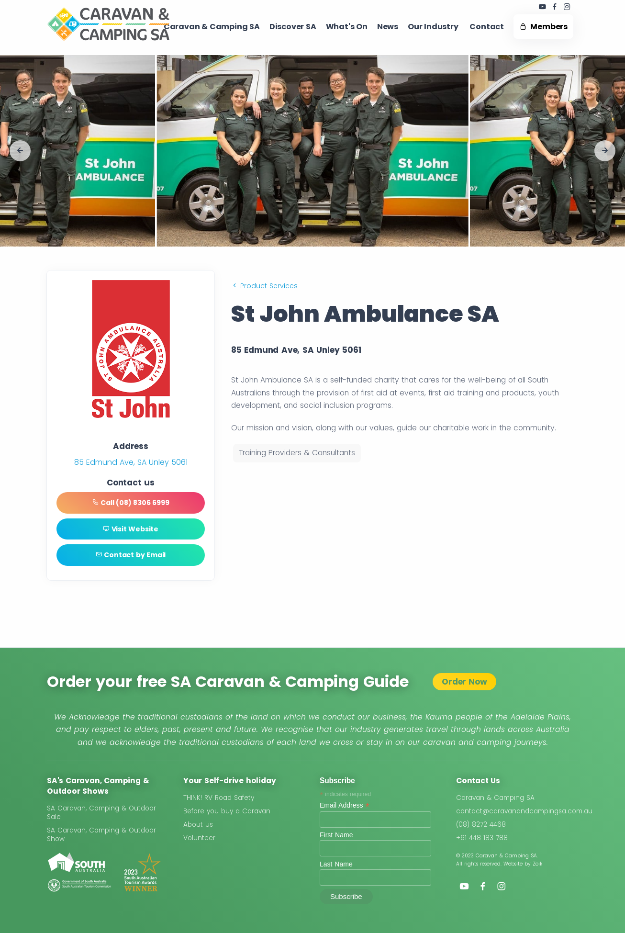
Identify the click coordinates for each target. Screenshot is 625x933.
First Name (336, 835)
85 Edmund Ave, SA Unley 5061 (131, 462)
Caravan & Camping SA (495, 797)
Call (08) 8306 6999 (130, 502)
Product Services (264, 286)
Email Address (344, 805)
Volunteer (199, 838)
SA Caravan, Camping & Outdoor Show (101, 834)
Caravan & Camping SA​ (212, 26)
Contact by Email (131, 555)
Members (543, 26)
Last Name (336, 864)
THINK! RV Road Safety (218, 797)
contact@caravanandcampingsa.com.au (524, 811)
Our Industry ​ (434, 26)
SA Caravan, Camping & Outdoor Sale (101, 812)
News (387, 26)
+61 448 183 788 (482, 838)
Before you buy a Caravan (226, 811)
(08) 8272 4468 (481, 824)
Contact (486, 26)
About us (198, 824)
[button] (20, 150)
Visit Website (130, 529)
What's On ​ (347, 26)
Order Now (464, 681)
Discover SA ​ (292, 26)
